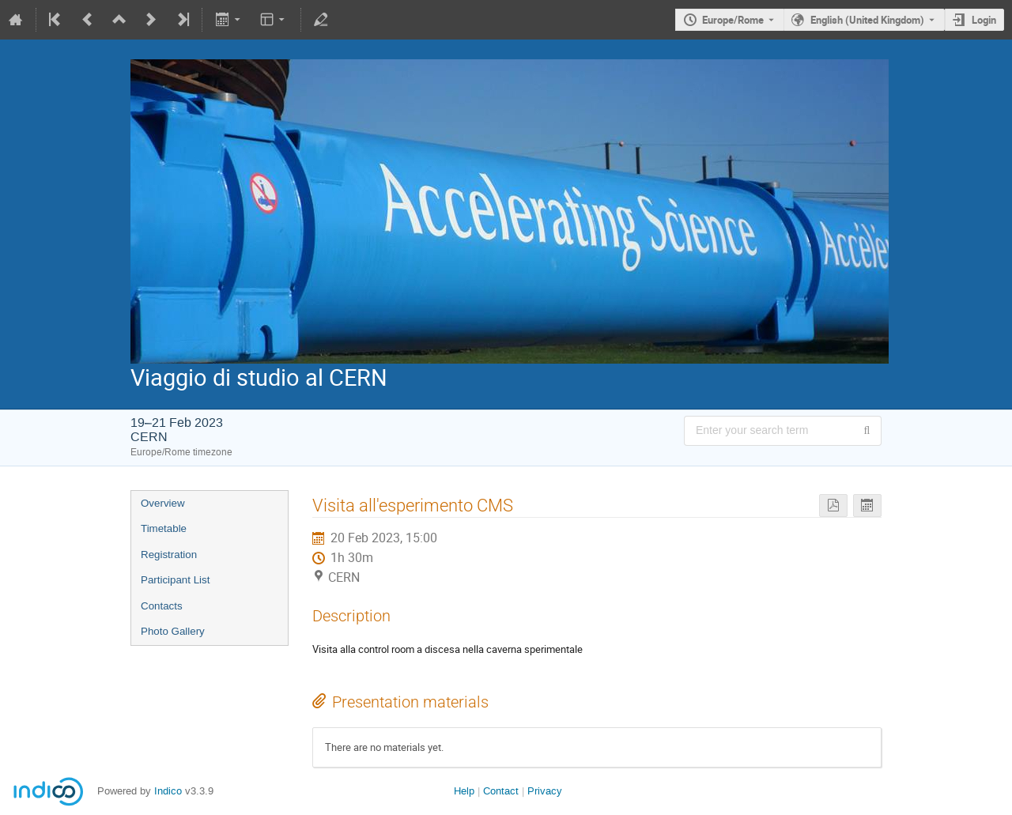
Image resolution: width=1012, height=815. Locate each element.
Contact (501, 791)
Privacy (544, 791)
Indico (168, 791)
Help (464, 791)
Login (984, 20)
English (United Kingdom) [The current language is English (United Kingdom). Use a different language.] (867, 20)
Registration (169, 554)
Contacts (162, 606)
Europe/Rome (733, 20)
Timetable (164, 528)
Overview (163, 503)
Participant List (175, 580)
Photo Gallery (173, 631)
